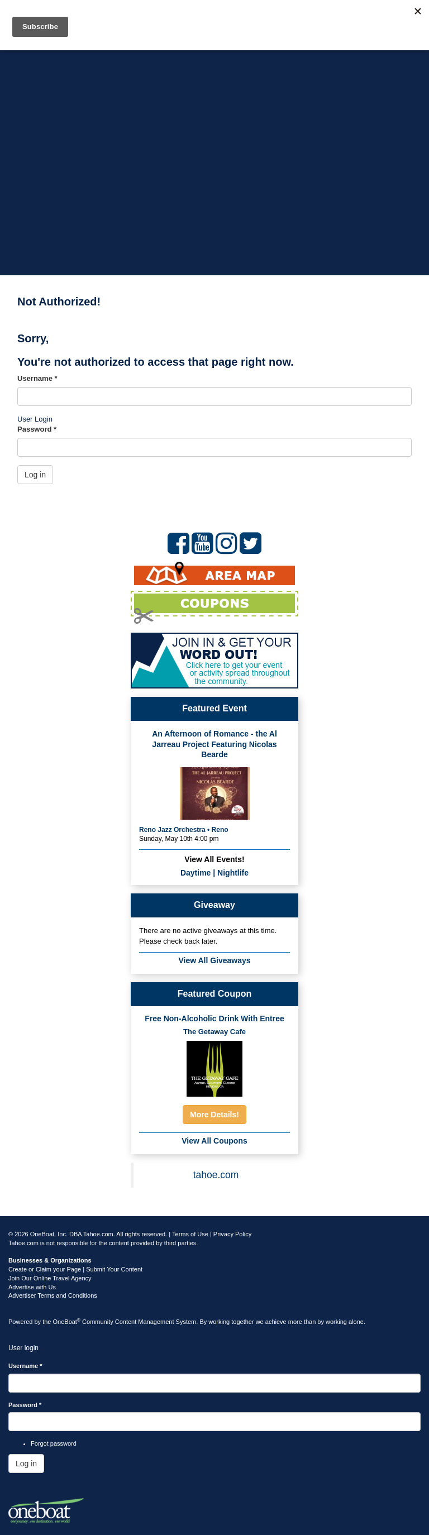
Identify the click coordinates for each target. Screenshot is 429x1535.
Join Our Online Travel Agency (50, 1278)
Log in (35, 474)
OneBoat (67, 1321)
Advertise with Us (32, 1287)
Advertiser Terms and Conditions (52, 1295)
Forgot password (54, 1443)
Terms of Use (190, 1234)
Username (37, 378)
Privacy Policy (232, 1234)
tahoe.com (216, 1174)
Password (36, 429)
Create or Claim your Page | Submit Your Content (75, 1269)
